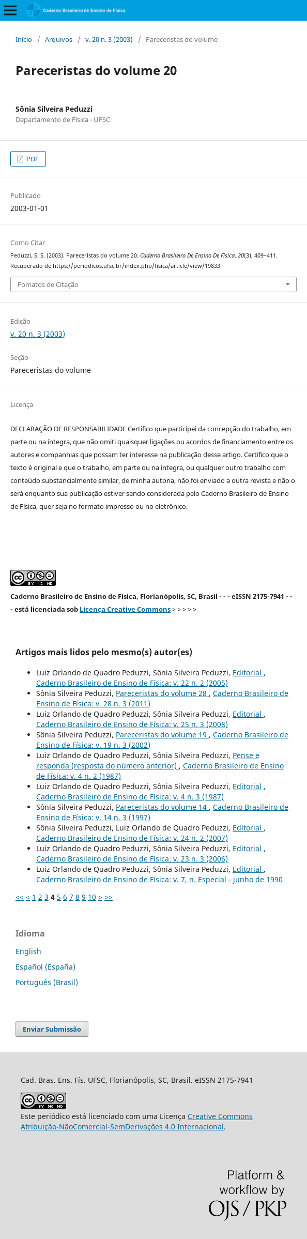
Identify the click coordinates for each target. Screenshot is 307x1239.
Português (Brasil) (47, 982)
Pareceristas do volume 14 (162, 807)
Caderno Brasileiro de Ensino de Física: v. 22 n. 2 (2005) (132, 683)
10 (92, 897)
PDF (32, 158)
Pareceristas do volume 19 (162, 734)
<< (20, 897)
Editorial (248, 672)
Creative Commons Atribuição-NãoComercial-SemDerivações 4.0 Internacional (137, 1121)
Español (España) (45, 967)
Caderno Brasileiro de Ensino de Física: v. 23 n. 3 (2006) (132, 859)
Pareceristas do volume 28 (162, 693)
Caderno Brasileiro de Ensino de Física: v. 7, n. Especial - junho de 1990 (159, 879)
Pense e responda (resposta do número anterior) (147, 760)
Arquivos (58, 39)
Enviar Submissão (52, 1029)
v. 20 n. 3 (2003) (109, 39)
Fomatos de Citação (48, 284)
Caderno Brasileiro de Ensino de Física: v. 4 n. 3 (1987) (130, 797)
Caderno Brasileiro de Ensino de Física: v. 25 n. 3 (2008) (132, 724)
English (28, 951)
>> (108, 897)
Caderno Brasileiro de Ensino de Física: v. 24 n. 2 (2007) (132, 838)
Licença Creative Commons (125, 609)
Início (24, 39)
